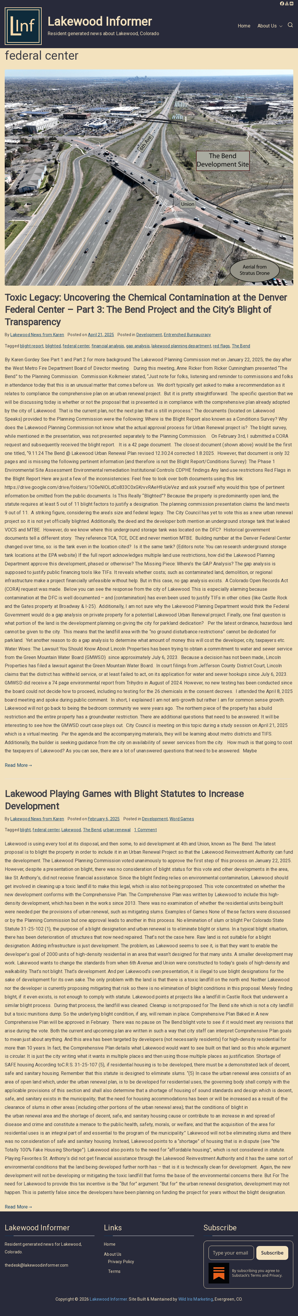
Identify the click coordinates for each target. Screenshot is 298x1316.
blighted (53, 346)
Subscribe (272, 1253)
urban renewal (117, 829)
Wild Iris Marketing (195, 1299)
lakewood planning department (181, 346)
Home (244, 26)
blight (25, 829)
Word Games (182, 818)
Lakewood (71, 829)
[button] (280, 26)
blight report (31, 346)
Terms (114, 1271)
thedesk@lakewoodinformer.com (36, 1265)
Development (149, 334)
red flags (221, 346)
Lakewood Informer (100, 22)
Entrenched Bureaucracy (187, 334)
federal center (76, 346)
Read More (18, 765)
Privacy (275, 1275)
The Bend (241, 346)
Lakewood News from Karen (37, 334)
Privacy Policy (121, 1261)
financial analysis (108, 346)
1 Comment (145, 829)
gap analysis (138, 346)
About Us (270, 26)
